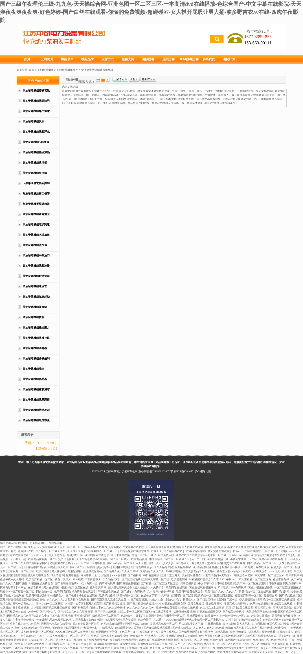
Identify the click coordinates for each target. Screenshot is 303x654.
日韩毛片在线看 (254, 635)
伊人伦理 (287, 571)
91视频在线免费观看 (41, 583)
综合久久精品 (173, 599)
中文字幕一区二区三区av (270, 575)
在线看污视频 (213, 623)
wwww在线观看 (175, 619)
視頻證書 (148, 59)
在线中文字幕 (149, 595)
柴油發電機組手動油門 (36, 255)
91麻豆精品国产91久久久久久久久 (66, 643)
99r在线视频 (32, 648)
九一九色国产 (31, 623)
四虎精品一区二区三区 (106, 615)
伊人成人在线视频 (71, 639)
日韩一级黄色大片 (24, 603)
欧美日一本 (212, 615)
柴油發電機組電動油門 (36, 100)
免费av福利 (217, 639)
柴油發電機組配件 (67, 69)
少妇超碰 (104, 575)
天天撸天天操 (75, 551)
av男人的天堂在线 (83, 631)
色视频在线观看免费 (209, 611)
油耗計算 (229, 59)
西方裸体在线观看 (79, 599)
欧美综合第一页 (149, 631)
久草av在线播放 (259, 603)
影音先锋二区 (58, 652)
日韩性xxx (189, 599)
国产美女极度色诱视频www (143, 603)
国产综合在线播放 (141, 567)
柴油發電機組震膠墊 (35, 307)
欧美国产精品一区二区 (40, 579)
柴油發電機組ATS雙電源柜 (36, 144)
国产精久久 (169, 648)
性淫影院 (20, 575)
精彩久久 (155, 648)
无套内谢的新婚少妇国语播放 (62, 627)
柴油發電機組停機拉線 (36, 337)
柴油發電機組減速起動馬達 (97, 69)
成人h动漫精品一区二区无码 (38, 631)
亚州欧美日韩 (98, 587)
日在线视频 (275, 583)
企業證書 (168, 59)
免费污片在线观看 (187, 652)
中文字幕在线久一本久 (32, 635)
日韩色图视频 (224, 583)
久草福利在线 (254, 627)
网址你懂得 (290, 583)
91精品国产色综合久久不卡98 (207, 579)
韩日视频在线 (151, 575)
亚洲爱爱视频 (195, 615)
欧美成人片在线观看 (255, 571)
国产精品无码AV (207, 599)
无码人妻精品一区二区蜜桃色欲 (205, 619)
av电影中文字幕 (74, 603)
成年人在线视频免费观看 (217, 648)
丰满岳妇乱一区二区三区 (44, 639)
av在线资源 (87, 648)
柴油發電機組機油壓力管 (36, 330)
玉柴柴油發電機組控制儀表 (36, 186)
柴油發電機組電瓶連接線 (36, 268)
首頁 (27, 59)
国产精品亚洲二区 (290, 595)
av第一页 (33, 611)
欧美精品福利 (139, 559)
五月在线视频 (196, 603)
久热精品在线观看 (112, 623)
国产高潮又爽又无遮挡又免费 (109, 599)
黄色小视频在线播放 (260, 587)
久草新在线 (14, 623)
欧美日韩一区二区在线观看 (250, 583)
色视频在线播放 (214, 635)
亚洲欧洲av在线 (231, 567)
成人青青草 (57, 575)
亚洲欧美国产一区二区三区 (101, 551)
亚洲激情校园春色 (34, 599)
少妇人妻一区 (171, 563)
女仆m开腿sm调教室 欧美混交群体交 (260, 619)
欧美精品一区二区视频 (195, 639)
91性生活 (231, 619)
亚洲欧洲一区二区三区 (21, 571)
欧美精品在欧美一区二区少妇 (46, 559)
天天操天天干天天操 (261, 652)
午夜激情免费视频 (24, 619)
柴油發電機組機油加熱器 (36, 155)
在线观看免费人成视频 (128, 627)
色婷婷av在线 (26, 551)
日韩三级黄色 (188, 583)
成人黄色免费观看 (219, 551)
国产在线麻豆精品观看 (157, 627)
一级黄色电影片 (91, 627)
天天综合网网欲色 (257, 611)
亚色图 (95, 635)
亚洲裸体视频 (120, 567)
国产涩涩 (188, 595)
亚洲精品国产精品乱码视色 (39, 567)
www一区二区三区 (79, 652)
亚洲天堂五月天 (171, 575)
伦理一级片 (154, 563)
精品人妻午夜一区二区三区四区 (218, 555)
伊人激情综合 (247, 599)
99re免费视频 (239, 587)
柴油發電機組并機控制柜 (36, 361)
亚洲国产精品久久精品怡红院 (58, 623)
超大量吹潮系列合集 (120, 587)
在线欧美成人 (285, 631)
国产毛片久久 (112, 571)
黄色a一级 (289, 635)
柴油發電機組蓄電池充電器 (36, 216)
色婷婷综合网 (279, 639)
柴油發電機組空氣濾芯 (36, 389)
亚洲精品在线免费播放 (206, 567)
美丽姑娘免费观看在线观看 (80, 591)
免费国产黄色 (154, 615)
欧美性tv (238, 648)
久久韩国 (164, 595)
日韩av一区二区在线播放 (246, 551)
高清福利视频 (107, 583)
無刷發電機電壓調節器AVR (36, 206)
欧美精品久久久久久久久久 (221, 591)
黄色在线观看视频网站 (203, 587)
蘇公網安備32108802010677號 (155, 471)
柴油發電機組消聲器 (35, 348)
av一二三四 (198, 559)
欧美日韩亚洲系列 (37, 595)
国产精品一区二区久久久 (51, 551)
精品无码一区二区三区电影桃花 (87, 563)
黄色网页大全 (263, 607)
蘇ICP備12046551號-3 (187, 471)
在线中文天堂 (128, 643)
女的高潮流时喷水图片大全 (104, 619)
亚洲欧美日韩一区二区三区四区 (77, 567)
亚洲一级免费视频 (167, 607)
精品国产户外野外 (107, 631)
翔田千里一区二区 (175, 615)
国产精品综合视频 (234, 611)
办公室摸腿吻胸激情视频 (103, 643)
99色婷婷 (221, 627)
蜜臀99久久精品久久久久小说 (155, 643)
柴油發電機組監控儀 (35, 245)
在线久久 (156, 551)
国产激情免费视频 (128, 583)
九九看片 (159, 619)
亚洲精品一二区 (155, 635)
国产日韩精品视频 (114, 603)
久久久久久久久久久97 (141, 607)
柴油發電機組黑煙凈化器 (36, 423)
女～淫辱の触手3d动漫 (161, 591)
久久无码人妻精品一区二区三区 (142, 652)
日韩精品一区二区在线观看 (255, 591)
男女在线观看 (51, 587)
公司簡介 (47, 59)
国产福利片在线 (173, 551)
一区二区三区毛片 (79, 635)
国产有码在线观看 (106, 611)
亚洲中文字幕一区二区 (156, 579)
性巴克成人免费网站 (236, 603)
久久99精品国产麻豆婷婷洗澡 (283, 648)
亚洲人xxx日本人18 (189, 648)
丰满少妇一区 (75, 555)
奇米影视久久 (282, 555)
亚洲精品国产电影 (262, 555)
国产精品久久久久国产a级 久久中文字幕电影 (34, 615)
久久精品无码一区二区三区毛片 (122, 579)
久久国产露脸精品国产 (34, 563)
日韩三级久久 (15, 643)
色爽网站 (176, 595)
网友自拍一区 (44, 591)
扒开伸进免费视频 (184, 611)
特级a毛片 (168, 652)
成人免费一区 (89, 583)
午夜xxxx (231, 579)
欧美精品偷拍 (107, 595)
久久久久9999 (130, 571)
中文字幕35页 (206, 583)
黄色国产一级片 (129, 631)
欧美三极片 (43, 571)
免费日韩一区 (261, 639)
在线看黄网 (35, 587)
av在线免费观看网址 (96, 639)
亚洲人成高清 (94, 603)
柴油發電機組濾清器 (35, 162)
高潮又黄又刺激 (282, 607)
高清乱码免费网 (35, 643)
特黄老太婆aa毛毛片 (229, 571)
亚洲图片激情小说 (177, 635)
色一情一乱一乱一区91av (235, 615)
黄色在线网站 (169, 631)
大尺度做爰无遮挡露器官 (232, 652)
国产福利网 (135, 575)
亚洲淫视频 (73, 575)
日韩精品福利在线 (195, 551)
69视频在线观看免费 (174, 603)
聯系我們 (208, 59)
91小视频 (36, 607)
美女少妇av (104, 567)
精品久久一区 (274, 635)
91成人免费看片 (56, 635)
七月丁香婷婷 (50, 648)
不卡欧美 (223, 587)
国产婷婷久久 (48, 611)
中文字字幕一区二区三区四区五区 (169, 559)
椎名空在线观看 (88, 595)
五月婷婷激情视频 (11, 599)
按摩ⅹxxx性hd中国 (32, 627)
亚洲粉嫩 (67, 615)
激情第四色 (137, 635)
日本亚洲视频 (21, 607)
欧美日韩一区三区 (89, 623)
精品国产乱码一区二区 (249, 595)
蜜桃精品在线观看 (282, 603)
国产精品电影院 (188, 631)
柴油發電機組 (45, 69)
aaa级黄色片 (57, 595)
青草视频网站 (82, 615)
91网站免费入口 (165, 555)
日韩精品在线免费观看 (262, 631)
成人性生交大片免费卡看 (149, 587)
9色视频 (70, 559)
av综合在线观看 (189, 607)
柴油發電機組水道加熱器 (36, 237)
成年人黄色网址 (38, 652)
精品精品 (108, 627)
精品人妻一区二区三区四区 (134, 611)
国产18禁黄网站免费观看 (107, 652)
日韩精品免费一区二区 (164, 623)
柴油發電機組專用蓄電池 (36, 113)
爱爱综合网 (271, 595)
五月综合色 (207, 631)
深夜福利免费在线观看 (240, 607)
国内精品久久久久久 (152, 571)
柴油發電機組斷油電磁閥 (36, 278)
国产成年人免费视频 (133, 591)
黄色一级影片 (63, 579)
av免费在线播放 (260, 615)
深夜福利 (244, 555)
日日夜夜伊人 (293, 559)
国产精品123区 (234, 635)
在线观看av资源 (243, 575)
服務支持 (128, 59)
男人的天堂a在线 (206, 563)
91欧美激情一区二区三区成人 (112, 559)
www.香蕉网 (119, 575)
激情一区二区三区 (143, 555)
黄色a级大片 (102, 648)
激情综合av (196, 635)
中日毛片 (138, 615)
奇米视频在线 (238, 631)
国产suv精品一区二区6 (121, 563)
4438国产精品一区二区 (21, 591)
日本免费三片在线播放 (256, 567)
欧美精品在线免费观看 (123, 639)
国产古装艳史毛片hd (67, 583)
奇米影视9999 (294, 575)
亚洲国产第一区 (228, 599)
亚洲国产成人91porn (136, 623)
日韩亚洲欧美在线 (109, 591)
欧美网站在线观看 (177, 587)
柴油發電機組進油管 (35, 286)
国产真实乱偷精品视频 (115, 635)
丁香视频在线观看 (137, 648)
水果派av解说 (8, 551)
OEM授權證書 (188, 59)
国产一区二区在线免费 (188, 643)
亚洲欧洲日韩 (214, 603)
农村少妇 (284, 623)
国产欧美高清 (80, 607)
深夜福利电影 (236, 627)
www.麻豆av (63, 631)
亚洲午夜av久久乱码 (12, 579)
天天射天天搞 (18, 559)
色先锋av (126, 615)
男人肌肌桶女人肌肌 (191, 623)
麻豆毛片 (272, 623)
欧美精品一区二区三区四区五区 (214, 595)
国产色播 (71, 595)
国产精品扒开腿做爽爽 (57, 607)
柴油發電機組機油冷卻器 (36, 412)
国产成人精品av (182, 627)
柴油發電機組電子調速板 (36, 227)
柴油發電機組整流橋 (35, 173)
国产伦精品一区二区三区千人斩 (266, 563)
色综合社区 (145, 619)
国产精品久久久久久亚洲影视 (76, 611)
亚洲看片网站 (207, 652)
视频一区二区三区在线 (75, 587)
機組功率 (67, 59)
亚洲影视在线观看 (18, 555)
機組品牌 (87, 59)
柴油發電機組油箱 (33, 368)
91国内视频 (80, 619)
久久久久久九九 (56, 599)
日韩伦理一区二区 (128, 595)
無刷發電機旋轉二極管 (36, 193)
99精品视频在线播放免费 (135, 551)
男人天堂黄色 (57, 555)
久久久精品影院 (163, 567)
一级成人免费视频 (275, 627)
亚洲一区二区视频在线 (257, 643)
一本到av (18, 648)
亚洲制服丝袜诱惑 (96, 555)
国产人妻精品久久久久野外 (199, 571)
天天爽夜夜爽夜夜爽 (284, 615)
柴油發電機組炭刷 (33, 121)
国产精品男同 (281, 591)
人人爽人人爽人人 (204, 627)
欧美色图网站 (179, 579)
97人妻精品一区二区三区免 (255, 579)
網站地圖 (205, 471)
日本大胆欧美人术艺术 (237, 623)
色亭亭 (58, 591)
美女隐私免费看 (192, 575)
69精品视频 (222, 631)
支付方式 (107, 59)
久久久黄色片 (84, 559)
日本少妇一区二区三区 (50, 603)
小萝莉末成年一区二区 (244, 559)
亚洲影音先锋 (281, 579)
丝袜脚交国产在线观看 (232, 563)
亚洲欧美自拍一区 (218, 559)
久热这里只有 (280, 643)
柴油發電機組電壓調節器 (36, 402)
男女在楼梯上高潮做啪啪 (66, 571)
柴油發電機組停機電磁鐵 (36, 93)
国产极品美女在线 (15, 611)
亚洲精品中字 (183, 567)
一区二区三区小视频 (275, 551)
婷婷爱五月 (188, 563)
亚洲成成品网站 (93, 571)
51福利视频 (258, 623)
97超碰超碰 (244, 639)
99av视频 (78, 579)
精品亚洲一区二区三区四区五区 (223, 643)
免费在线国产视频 (187, 555)
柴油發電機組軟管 (33, 317)
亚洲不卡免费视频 (119, 555)
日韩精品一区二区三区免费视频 (276, 599)
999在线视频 (173, 571)
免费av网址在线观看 (271, 559)
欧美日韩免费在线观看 (190, 591)
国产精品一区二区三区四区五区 (160, 583)
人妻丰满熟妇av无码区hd (218, 575)
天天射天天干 (39, 555)
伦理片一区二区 (10, 563)
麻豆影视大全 (89, 575)
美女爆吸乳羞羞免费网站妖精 (54, 619)
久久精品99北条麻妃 (212, 607)
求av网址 (20, 587)
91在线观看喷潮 (162, 611)
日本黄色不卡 (93, 579)
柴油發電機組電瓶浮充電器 (36, 134)
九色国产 (230, 639)
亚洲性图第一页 (254, 648)
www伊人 (274, 571)
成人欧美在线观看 (38, 575)
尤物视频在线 (58, 563)
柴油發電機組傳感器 (35, 379)
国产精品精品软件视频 (14, 652)
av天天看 (141, 563)
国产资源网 (130, 619)
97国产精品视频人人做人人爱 (146, 599)
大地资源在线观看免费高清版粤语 (159, 639)
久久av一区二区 (284, 652)
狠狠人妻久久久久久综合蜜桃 (108, 607)
